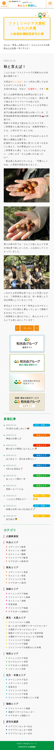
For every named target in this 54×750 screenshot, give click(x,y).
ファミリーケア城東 (18, 644)
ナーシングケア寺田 (18, 658)
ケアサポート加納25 (18, 611)
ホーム (7, 45)
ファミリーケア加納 (18, 608)
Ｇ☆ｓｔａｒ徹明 (17, 550)
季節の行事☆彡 (13, 438)
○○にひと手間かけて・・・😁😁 (22, 499)
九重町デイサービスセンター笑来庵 (25, 636)
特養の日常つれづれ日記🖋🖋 (21, 509)
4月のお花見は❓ (14, 469)
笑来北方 (12, 687)
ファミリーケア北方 (18, 690)
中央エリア (12, 542)
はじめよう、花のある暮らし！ (21, 459)
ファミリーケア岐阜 (18, 558)
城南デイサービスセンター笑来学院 (25, 633)
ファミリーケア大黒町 (19, 640)
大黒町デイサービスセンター (22, 629)
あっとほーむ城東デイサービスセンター (28, 626)
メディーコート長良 (18, 572)
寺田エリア (12, 653)
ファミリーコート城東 (19, 622)
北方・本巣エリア (16, 675)
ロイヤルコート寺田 (18, 662)
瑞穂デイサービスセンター (21, 712)
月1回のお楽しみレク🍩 (18, 428)
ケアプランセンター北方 (20, 733)
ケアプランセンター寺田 (20, 730)
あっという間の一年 (16, 479)
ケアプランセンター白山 (20, 726)
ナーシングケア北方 (18, 679)
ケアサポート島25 (17, 583)
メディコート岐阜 (17, 547)
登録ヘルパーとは (14, 489)
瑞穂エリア (12, 704)
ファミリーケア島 (17, 579)
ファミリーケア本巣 (18, 694)
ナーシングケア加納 (18, 593)
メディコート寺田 (17, 669)
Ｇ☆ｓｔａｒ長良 (17, 576)
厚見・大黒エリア (20, 45)
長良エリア (12, 567)
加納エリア (12, 589)
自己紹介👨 (11, 519)
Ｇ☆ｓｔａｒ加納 (17, 601)
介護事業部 (12, 536)
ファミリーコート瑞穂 (19, 708)
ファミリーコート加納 (19, 597)
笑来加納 (12, 604)
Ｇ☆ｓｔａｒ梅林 (17, 554)
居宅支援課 (12, 722)
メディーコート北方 (18, 683)
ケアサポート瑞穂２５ (19, 715)
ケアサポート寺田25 (18, 665)
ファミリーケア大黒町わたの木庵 (24, 647)
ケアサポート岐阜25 (18, 561)
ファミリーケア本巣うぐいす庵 (23, 697)
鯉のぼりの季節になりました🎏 (21, 449)
